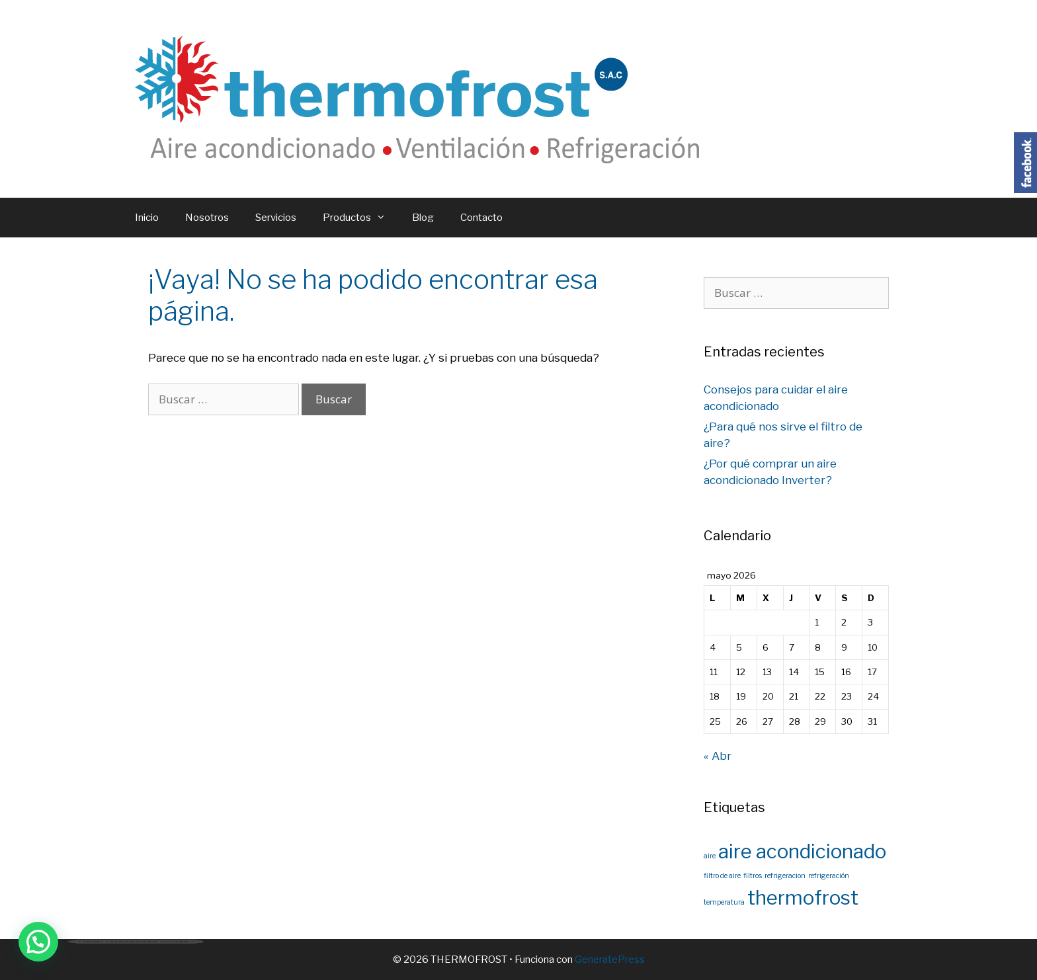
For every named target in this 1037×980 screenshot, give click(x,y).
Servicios (275, 218)
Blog (423, 218)
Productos (361, 217)
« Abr (717, 755)
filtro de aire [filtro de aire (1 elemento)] (722, 876)
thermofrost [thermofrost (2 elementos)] (802, 897)
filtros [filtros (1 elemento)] (752, 876)
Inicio (147, 218)
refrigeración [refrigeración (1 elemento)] (828, 876)
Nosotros (207, 218)
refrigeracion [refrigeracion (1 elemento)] (785, 876)
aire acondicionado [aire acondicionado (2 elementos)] (802, 851)
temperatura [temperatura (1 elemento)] (724, 902)
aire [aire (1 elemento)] (710, 856)
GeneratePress (610, 959)
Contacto (481, 218)
